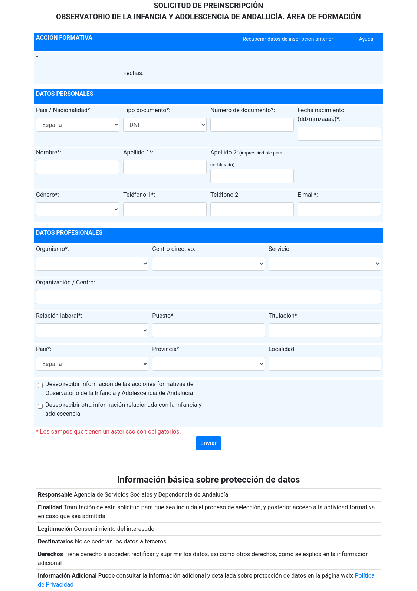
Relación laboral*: (59, 315)
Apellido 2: (224, 152)
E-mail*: (308, 194)
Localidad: (282, 349)
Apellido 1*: (138, 152)
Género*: (47, 194)
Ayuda (366, 39)
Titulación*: (284, 315)
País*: (44, 349)
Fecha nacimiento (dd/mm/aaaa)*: (321, 115)
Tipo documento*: (146, 110)
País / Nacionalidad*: (64, 110)
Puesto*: (163, 315)
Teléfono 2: (225, 194)
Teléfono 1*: (139, 194)
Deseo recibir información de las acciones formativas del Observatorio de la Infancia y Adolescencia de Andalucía (120, 388)
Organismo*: (52, 248)
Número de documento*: (242, 110)
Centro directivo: (173, 248)
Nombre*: (48, 152)
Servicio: (280, 248)
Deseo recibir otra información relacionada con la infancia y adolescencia (123, 409)
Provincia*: (166, 349)
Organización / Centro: (65, 282)
